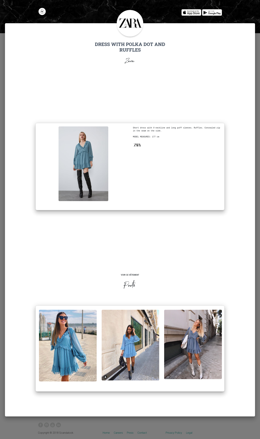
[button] (137, 145)
